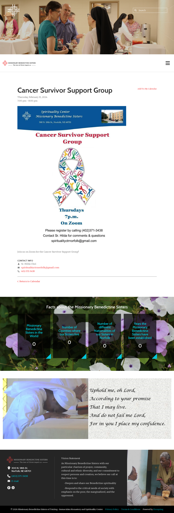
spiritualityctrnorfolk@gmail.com (40, 267)
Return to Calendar (29, 281)
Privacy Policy (112, 509)
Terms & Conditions (130, 509)
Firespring (158, 509)
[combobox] (150, 10)
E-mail (15, 481)
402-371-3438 (28, 271)
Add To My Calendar (147, 89)
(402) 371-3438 (20, 476)
